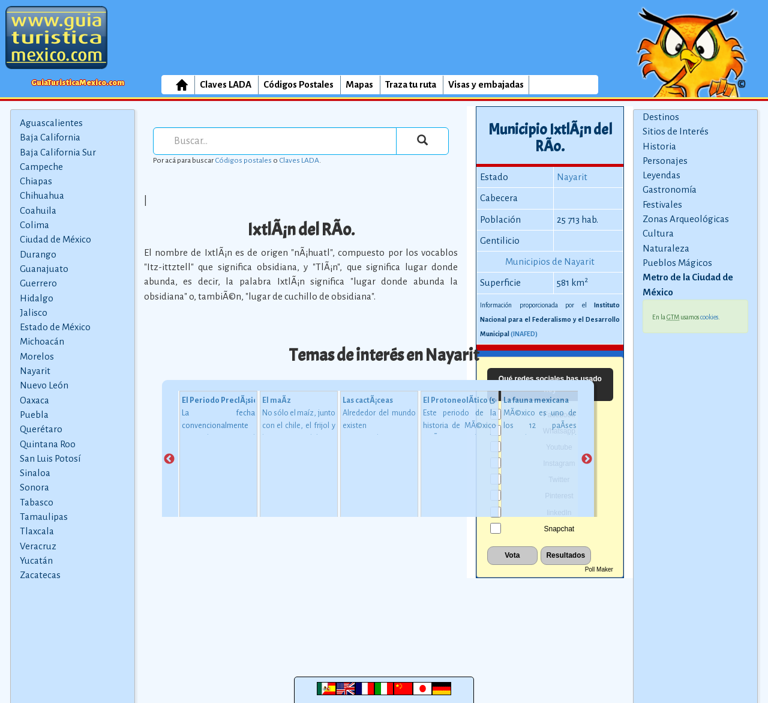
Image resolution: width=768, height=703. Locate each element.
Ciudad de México (55, 239)
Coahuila (38, 210)
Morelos (37, 356)
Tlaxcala (37, 531)
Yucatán (36, 560)
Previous (169, 459)
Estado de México (55, 327)
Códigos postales (243, 160)
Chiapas (36, 181)
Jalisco (33, 312)
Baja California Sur (58, 152)
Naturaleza (666, 248)
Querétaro (41, 429)
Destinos (661, 117)
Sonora (34, 487)
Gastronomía (670, 189)
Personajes (665, 160)
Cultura (658, 233)
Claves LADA (225, 84)
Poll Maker (599, 569)
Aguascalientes (51, 123)
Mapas (359, 84)
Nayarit (35, 371)
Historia (659, 146)
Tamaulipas (44, 516)
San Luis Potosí (50, 458)
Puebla (34, 414)
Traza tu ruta (410, 84)
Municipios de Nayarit (550, 261)
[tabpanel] (218, 459)
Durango (38, 254)
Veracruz (38, 546)
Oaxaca (34, 400)
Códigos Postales (298, 84)
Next (587, 459)
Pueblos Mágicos (677, 263)
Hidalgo (36, 298)
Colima (34, 225)
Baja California (50, 137)
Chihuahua (42, 195)
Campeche (41, 166)
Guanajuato (44, 269)
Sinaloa (35, 473)
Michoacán (42, 341)
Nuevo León (44, 385)
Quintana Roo (48, 444)
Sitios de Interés (676, 131)
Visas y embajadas (486, 84)
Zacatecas (40, 575)
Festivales (662, 204)
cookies (709, 317)
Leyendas (661, 175)
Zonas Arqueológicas (686, 219)
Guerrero (38, 283)
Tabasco (36, 502)
